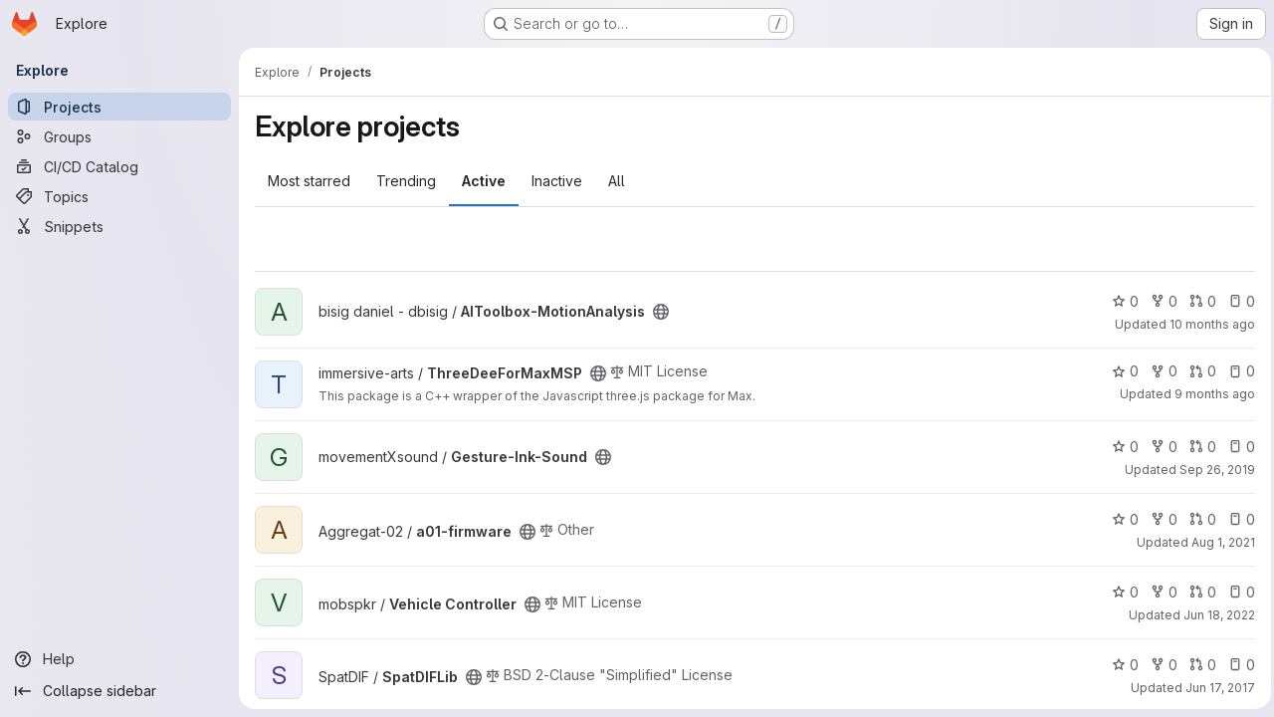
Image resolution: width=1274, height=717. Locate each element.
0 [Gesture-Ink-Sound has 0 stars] (1120, 446)
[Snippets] (119, 226)
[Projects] (119, 106)
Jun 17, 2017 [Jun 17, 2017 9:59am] (1215, 687)
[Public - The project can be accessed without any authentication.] (661, 312)
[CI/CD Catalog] (119, 166)
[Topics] (119, 196)
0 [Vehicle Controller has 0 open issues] (1236, 592)
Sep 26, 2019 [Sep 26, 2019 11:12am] (1212, 469)
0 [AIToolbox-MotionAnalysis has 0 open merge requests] (1197, 301)
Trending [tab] (406, 180)
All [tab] (616, 180)
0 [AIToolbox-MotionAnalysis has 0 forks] (1159, 301)
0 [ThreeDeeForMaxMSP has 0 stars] (1120, 370)
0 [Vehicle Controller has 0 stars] (1120, 592)
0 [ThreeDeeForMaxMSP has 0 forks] (1159, 370)
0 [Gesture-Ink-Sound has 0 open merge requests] (1197, 446)
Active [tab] (484, 180)
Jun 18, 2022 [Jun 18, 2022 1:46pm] (1214, 614)
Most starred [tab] (309, 180)
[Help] (119, 659)
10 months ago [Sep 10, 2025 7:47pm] (1207, 324)
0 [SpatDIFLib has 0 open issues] (1236, 664)
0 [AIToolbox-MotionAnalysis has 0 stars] (1120, 301)
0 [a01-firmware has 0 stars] (1120, 519)
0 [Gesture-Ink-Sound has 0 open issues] (1236, 446)
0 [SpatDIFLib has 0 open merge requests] (1197, 664)
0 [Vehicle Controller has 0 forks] (1159, 592)
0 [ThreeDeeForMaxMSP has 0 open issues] (1236, 370)
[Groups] (119, 136)
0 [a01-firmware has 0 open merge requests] (1197, 519)
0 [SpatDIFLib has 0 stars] (1120, 664)
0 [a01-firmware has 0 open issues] (1236, 519)
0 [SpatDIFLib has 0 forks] (1159, 664)
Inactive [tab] (556, 180)
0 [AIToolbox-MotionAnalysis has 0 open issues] (1236, 301)
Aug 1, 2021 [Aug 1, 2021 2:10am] (1218, 542)
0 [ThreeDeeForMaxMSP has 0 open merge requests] (1197, 370)
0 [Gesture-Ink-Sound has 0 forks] (1159, 446)
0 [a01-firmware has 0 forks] (1159, 519)
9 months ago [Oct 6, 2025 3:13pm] (1209, 393)
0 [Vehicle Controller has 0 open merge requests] (1197, 592)
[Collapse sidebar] (119, 691)
